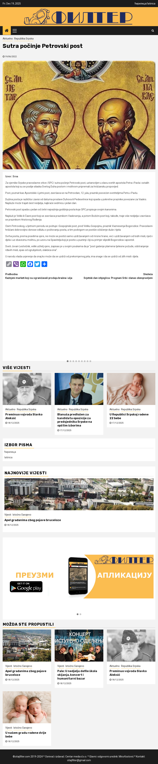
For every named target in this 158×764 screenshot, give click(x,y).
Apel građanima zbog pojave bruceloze (32, 520)
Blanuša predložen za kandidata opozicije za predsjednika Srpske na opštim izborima (74, 420)
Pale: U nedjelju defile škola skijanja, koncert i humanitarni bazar (77, 674)
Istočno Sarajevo (22, 514)
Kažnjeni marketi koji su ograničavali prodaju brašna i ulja (42, 275)
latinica (151, 3)
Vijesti (7, 514)
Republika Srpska (24, 38)
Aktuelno (8, 38)
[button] (67, 361)
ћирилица (140, 3)
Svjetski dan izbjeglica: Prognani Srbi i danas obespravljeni (116, 275)
